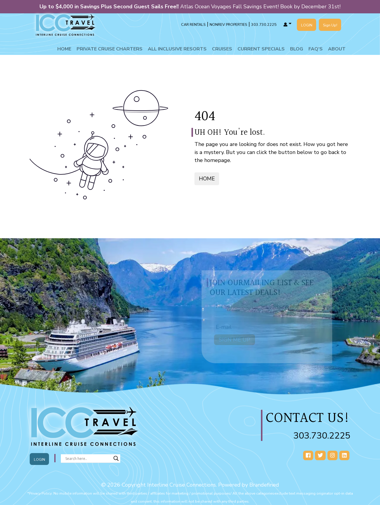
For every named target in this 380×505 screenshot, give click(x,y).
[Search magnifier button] (116, 458)
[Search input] (87, 458)
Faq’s (315, 49)
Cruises (222, 49)
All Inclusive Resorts (177, 49)
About (337, 49)
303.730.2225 (321, 436)
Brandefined (264, 484)
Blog (296, 49)
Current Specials (261, 49)
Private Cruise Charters (109, 49)
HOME (207, 178)
